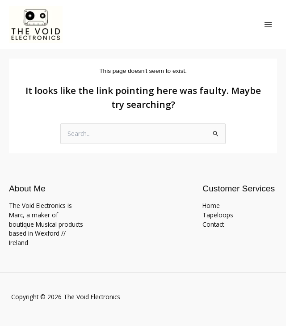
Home (211, 205)
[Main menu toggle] (268, 24)
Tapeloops (217, 215)
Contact (213, 224)
